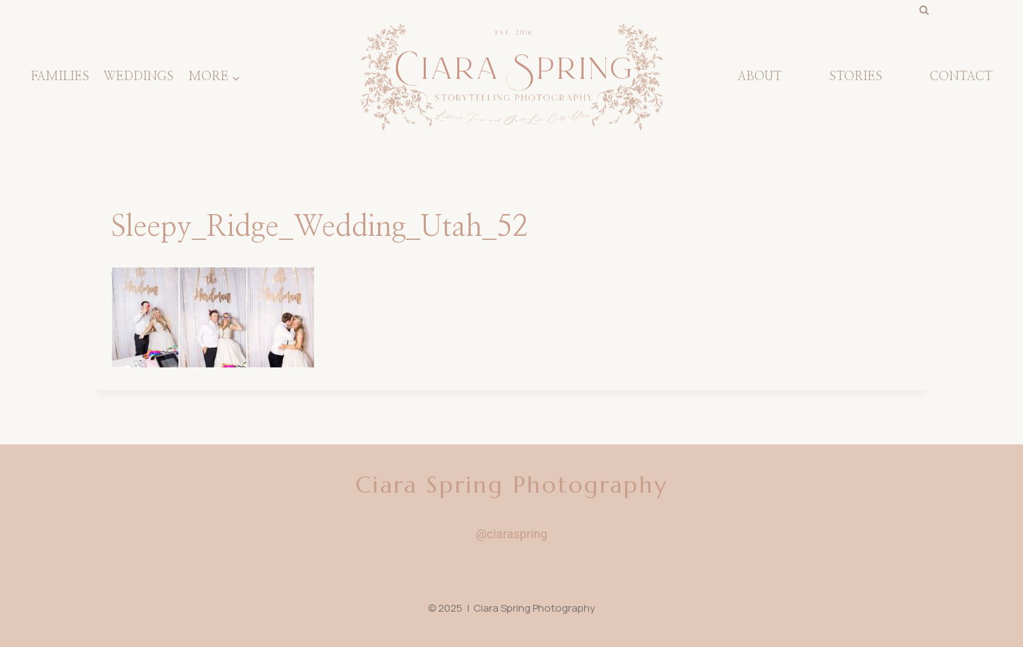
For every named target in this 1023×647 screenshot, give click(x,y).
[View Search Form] (923, 10)
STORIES (855, 77)
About (759, 77)
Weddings (138, 77)
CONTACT (961, 77)
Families (60, 77)
